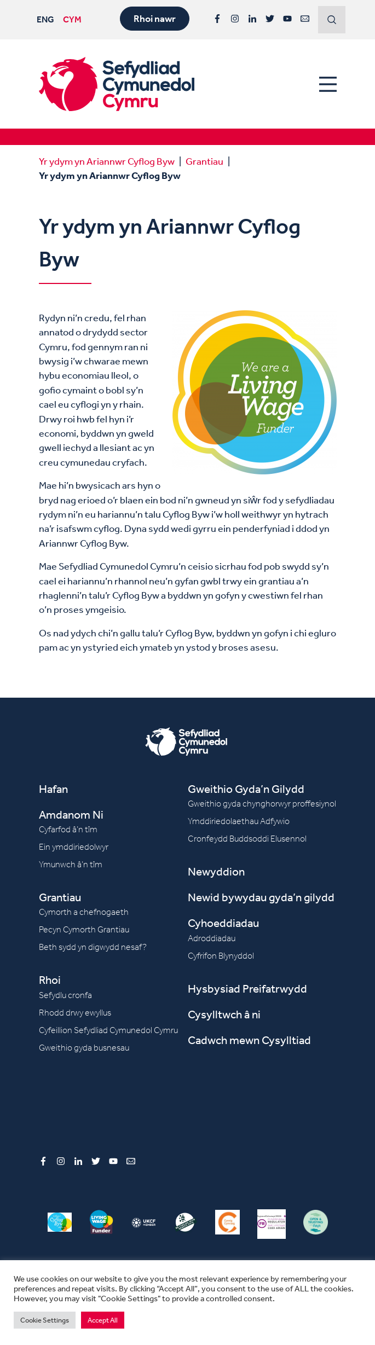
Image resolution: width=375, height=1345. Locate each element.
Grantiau (204, 161)
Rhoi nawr (155, 18)
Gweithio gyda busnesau (84, 1047)
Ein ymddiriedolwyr (73, 847)
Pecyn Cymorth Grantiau (84, 929)
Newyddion (216, 871)
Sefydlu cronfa (65, 995)
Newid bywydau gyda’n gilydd (261, 897)
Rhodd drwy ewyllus (75, 1012)
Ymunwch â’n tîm (70, 864)
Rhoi (50, 980)
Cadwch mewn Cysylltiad (249, 1040)
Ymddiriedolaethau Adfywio (239, 821)
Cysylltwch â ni (224, 1014)
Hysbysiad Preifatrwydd (247, 988)
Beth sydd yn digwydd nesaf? (93, 947)
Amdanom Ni (71, 814)
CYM (72, 19)
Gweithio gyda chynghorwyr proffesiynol (262, 803)
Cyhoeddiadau (223, 923)
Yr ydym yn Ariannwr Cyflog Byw (107, 161)
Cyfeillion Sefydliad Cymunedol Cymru (108, 1030)
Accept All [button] (103, 1320)
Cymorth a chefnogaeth (84, 912)
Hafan (53, 789)
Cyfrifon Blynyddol (221, 955)
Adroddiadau (211, 938)
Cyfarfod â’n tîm (68, 829)
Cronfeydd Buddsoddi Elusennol (247, 838)
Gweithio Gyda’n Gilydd (246, 789)
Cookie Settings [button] (44, 1320)
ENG (45, 19)
